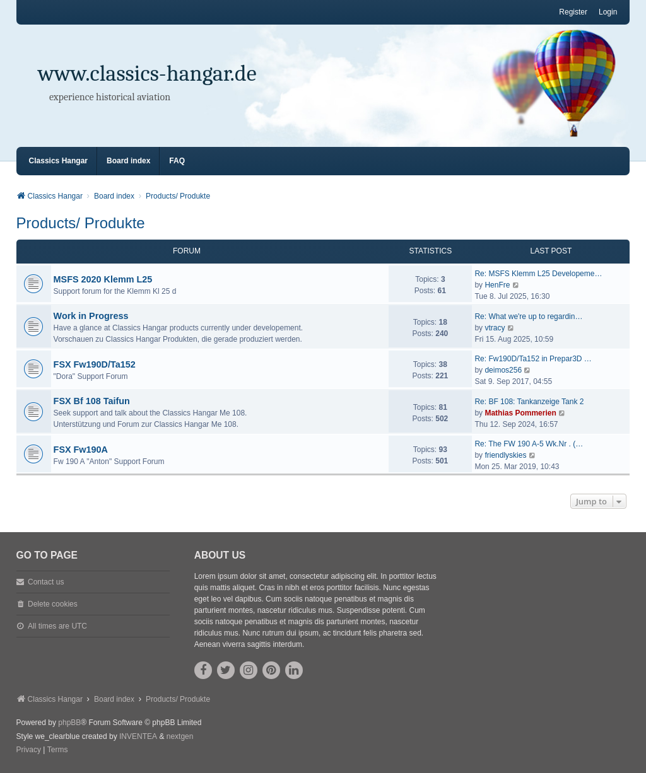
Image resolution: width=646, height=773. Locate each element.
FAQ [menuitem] (177, 160)
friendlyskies (505, 455)
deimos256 (503, 370)
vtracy (494, 327)
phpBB (69, 722)
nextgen (180, 736)
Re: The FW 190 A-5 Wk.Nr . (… (528, 443)
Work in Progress (91, 316)
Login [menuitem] (608, 12)
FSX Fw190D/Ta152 (95, 364)
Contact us (46, 582)
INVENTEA (138, 736)
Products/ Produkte (80, 222)
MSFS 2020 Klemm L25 (103, 279)
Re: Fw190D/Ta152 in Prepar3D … (532, 358)
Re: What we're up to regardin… (528, 316)
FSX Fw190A (81, 450)
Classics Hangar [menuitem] (58, 160)
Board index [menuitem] (128, 160)
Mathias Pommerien (520, 413)
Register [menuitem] (573, 12)
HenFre (497, 285)
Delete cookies (53, 604)
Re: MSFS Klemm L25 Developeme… (538, 273)
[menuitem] (28, 750)
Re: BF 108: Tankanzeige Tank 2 (529, 401)
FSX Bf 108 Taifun (92, 401)
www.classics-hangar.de (147, 73)
